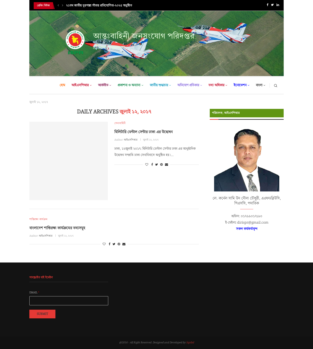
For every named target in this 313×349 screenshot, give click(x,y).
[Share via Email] (166, 164)
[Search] (275, 85)
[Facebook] (267, 5)
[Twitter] (272, 5)
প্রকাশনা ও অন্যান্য (129, 85)
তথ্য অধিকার (216, 85)
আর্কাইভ (103, 85)
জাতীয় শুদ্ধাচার (159, 85)
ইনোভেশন (240, 85)
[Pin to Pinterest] (161, 164)
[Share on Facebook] (152, 164)
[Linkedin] (277, 5)
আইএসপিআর (80, 85)
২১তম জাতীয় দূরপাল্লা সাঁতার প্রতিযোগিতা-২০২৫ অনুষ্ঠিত (99, 5)
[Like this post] (146, 164)
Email (34, 292)
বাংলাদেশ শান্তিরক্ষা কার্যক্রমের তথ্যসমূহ (57, 228)
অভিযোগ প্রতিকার (188, 85)
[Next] (62, 5)
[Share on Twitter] (156, 164)
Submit (42, 314)
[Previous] (58, 5)
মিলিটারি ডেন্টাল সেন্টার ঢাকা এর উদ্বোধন (143, 132)
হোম (62, 85)
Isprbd (190, 343)
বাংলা (259, 85)
